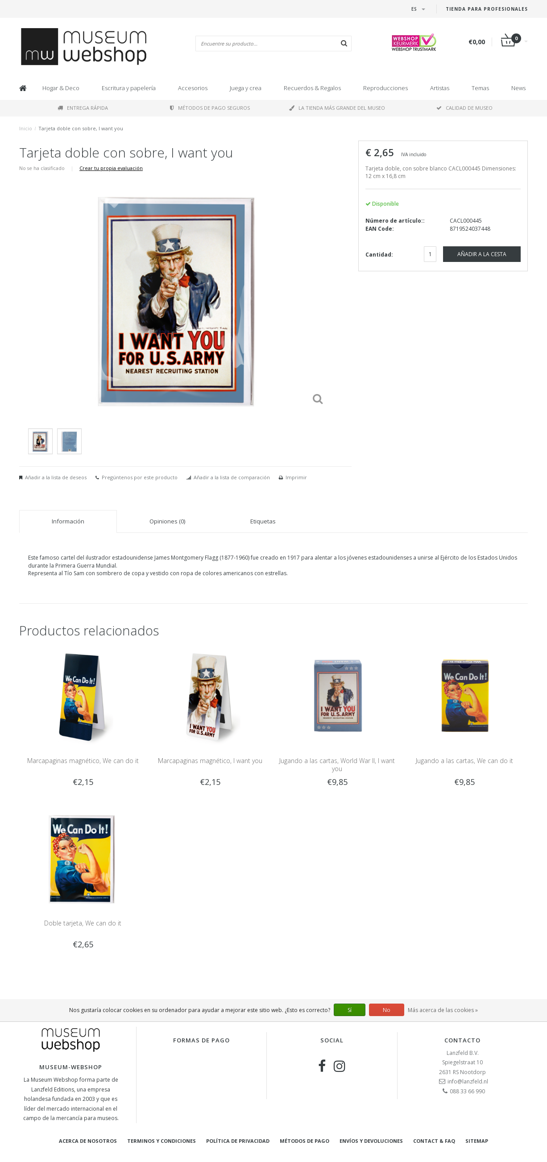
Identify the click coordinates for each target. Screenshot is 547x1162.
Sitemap (476, 1140)
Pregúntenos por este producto (140, 477)
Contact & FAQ (434, 1140)
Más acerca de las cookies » (443, 1010)
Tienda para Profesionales (487, 9)
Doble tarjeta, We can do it (82, 923)
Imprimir (296, 477)
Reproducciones (385, 88)
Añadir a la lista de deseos (56, 477)
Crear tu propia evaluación (111, 168)
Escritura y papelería (129, 88)
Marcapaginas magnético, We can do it (83, 760)
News (518, 88)
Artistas (439, 88)
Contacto (462, 1040)
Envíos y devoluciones (371, 1140)
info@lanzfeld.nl (468, 1081)
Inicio (25, 128)
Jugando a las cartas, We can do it (464, 760)
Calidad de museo (464, 107)
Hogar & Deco (60, 88)
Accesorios (192, 88)
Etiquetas (263, 521)
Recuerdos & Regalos (312, 88)
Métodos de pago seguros (210, 107)
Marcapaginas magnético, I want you (210, 760)
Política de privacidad (237, 1140)
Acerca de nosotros (88, 1140)
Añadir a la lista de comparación (232, 477)
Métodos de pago (304, 1140)
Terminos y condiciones (161, 1140)
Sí (350, 1010)
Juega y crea (245, 88)
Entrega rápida (83, 107)
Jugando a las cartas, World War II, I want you (337, 764)
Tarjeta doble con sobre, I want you (80, 128)
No (386, 1010)
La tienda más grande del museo (337, 107)
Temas (480, 88)
